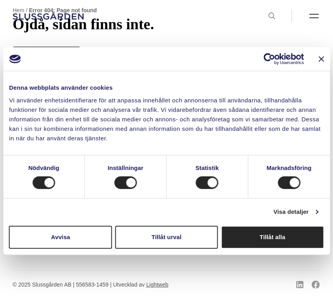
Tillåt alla (272, 237)
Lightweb (157, 284)
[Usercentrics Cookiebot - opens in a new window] (269, 59)
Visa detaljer (291, 211)
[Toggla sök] (280, 16)
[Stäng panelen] (321, 59)
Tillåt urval (167, 237)
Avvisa (60, 237)
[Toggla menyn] (306, 15)
